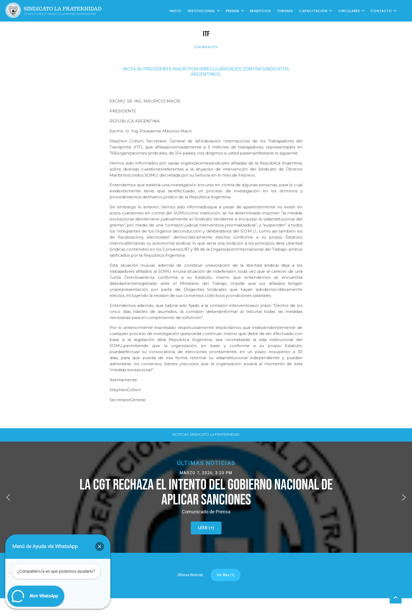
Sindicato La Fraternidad (63, 9)
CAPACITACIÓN (313, 10)
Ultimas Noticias (190, 574)
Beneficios (260, 10)
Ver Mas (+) (226, 574)
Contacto (381, 10)
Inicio (175, 10)
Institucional (201, 10)
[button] (206, 497)
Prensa (232, 10)
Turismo (285, 10)
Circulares (349, 10)
